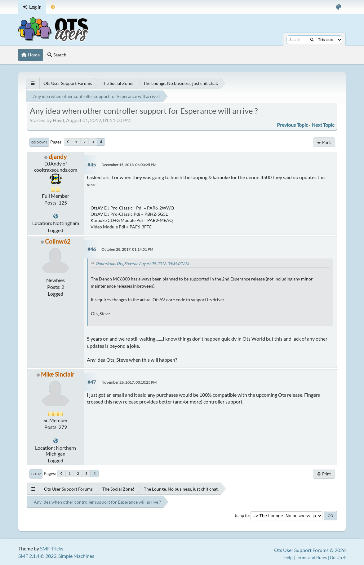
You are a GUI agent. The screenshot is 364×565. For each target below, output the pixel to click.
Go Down (39, 142)
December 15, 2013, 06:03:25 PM (128, 165)
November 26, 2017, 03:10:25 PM (129, 382)
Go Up (36, 474)
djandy (58, 156)
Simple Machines (76, 556)
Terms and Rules (311, 557)
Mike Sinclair (57, 374)
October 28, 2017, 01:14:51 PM (127, 249)
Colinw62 (57, 241)
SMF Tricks (51, 548)
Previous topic (292, 125)
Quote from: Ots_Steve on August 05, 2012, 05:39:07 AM (142, 263)
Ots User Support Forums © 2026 (310, 550)
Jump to (241, 515)
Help (288, 557)
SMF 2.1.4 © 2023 (37, 556)
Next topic (323, 125)
